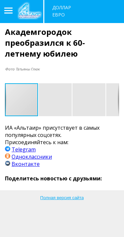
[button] (55, 100)
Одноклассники (32, 156)
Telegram (24, 149)
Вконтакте (26, 164)
